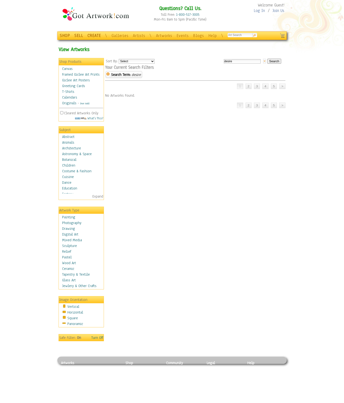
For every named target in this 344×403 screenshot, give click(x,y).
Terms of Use (216, 373)
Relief (66, 251)
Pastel (67, 257)
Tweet (252, 400)
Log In (259, 10)
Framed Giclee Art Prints (81, 74)
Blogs (198, 35)
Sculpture (69, 245)
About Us (254, 379)
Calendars (69, 97)
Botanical (69, 159)
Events (183, 35)
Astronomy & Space (77, 154)
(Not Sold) (84, 103)
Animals (68, 142)
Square (72, 318)
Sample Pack (257, 373)
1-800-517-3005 (187, 14)
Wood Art (69, 263)
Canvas (67, 68)
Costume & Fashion (76, 171)
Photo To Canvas (137, 368)
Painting (68, 217)
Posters (131, 379)
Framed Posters (137, 373)
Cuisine (68, 176)
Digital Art (70, 234)
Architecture (71, 148)
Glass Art (69, 280)
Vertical (73, 306)
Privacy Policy (217, 368)
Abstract (68, 136)
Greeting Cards (73, 86)
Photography (71, 222)
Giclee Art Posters (76, 80)
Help (212, 35)
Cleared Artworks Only (81, 113)
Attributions (214, 379)
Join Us (278, 10)
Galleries (120, 35)
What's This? (89, 118)
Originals (69, 103)
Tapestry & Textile (76, 274)
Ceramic (68, 268)
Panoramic (75, 323)
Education (69, 188)
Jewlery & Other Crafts (79, 285)
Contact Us (255, 368)
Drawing (68, 228)
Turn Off (97, 337)
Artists (139, 35)
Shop (129, 363)
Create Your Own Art (140, 400)
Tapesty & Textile (105, 389)
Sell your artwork (179, 389)
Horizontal (75, 312)
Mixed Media (72, 240)
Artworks (164, 35)
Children (68, 165)
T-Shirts (68, 91)
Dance (66, 182)
